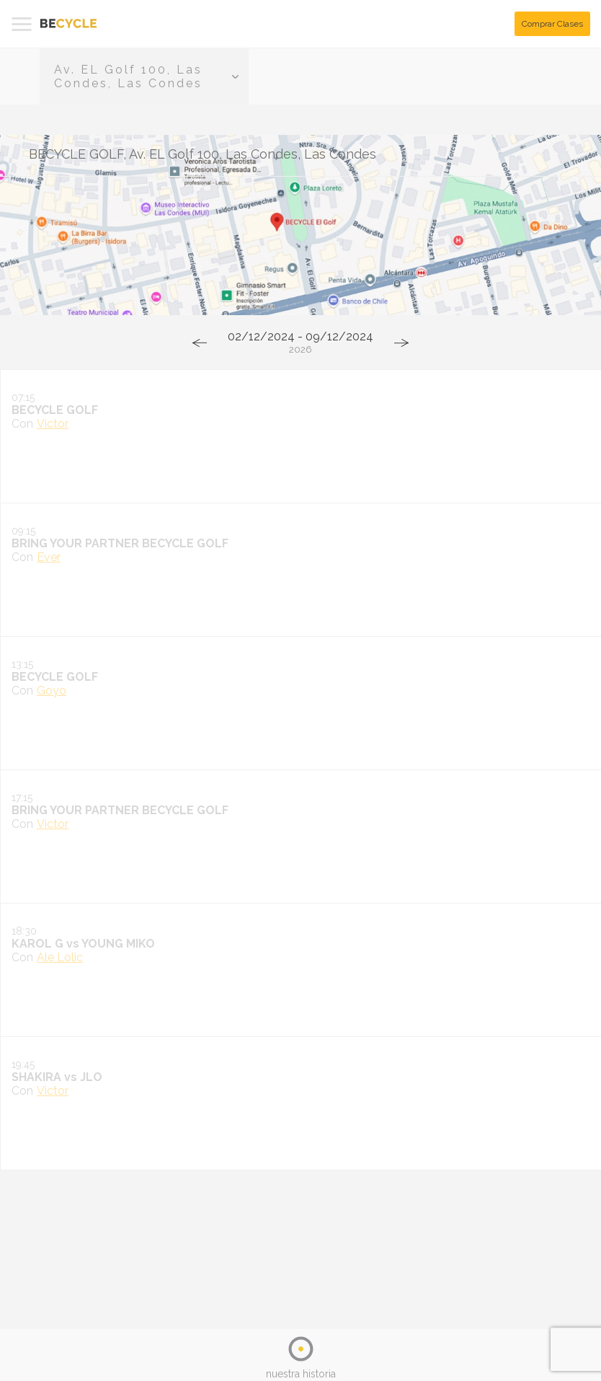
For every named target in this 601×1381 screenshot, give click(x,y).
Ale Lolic (60, 957)
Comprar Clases (552, 24)
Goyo (51, 690)
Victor (52, 424)
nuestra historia (301, 1374)
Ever (49, 557)
